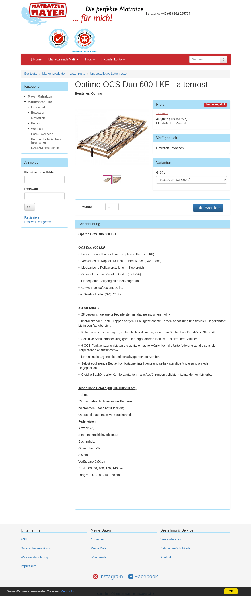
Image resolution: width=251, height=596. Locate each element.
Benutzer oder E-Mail (39, 172)
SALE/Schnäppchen (45, 147)
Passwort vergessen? (39, 222)
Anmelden (98, 539)
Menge (87, 206)
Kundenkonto (113, 59)
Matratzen (38, 118)
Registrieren (32, 217)
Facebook (143, 576)
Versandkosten (170, 539)
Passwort (31, 189)
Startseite (30, 73)
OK (29, 207)
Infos (90, 59)
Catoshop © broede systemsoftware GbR (125, 594)
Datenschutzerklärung (36, 548)
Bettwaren (38, 112)
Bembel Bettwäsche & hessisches (46, 141)
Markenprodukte (53, 73)
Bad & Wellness (42, 134)
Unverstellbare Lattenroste (108, 73)
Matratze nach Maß (63, 59)
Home (36, 59)
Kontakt (165, 557)
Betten (35, 123)
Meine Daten (99, 548)
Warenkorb (98, 557)
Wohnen (37, 128)
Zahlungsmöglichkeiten (176, 548)
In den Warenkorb (208, 208)
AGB (24, 539)
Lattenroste (77, 73)
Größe (160, 172)
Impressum (28, 566)
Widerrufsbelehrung (34, 557)
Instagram (108, 576)
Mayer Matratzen (40, 96)
